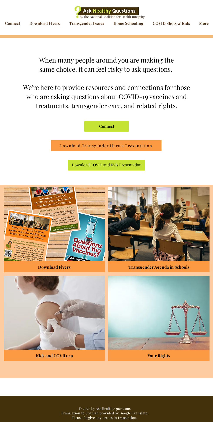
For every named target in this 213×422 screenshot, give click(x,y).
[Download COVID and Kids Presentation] (106, 165)
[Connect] (106, 126)
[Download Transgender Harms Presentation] (106, 145)
